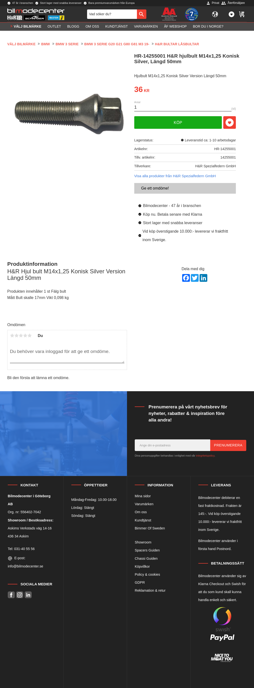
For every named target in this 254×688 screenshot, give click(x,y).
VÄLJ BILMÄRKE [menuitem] (27, 28)
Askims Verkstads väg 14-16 (30, 528)
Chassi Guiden (146, 558)
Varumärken (144, 504)
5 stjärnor (29, 335)
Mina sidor (143, 496)
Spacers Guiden (147, 550)
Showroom (143, 542)
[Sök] (141, 15)
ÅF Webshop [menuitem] (175, 28)
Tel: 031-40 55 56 (21, 549)
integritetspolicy (205, 455)
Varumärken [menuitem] (146, 28)
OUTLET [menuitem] (54, 28)
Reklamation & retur (150, 590)
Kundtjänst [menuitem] (116, 28)
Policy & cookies (147, 574)
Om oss (141, 512)
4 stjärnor (25, 335)
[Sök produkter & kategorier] (112, 15)
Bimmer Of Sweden (150, 528)
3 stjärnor (21, 335)
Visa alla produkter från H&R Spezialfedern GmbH (175, 176)
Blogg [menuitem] (73, 28)
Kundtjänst (143, 520)
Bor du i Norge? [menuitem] (208, 28)
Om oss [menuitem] (92, 28)
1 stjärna (12, 335)
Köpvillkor (142, 566)
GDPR (140, 582)
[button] (231, 15)
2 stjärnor (16, 335)
